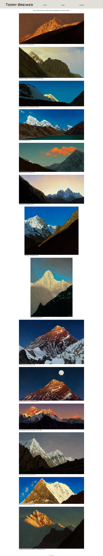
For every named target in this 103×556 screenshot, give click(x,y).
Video (63, 5)
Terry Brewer (19, 5)
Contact (81, 5)
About (45, 5)
